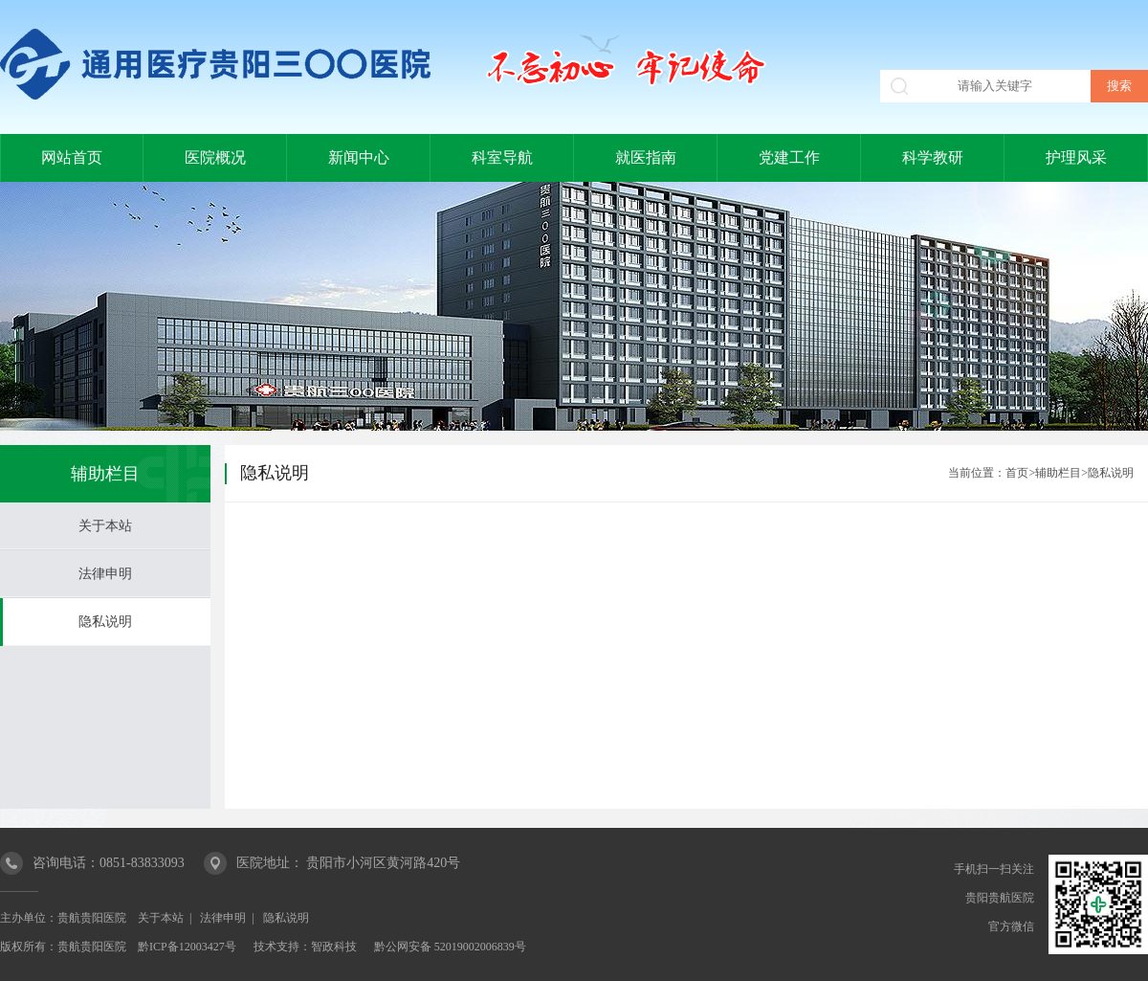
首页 (1016, 472)
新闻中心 (358, 157)
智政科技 (334, 946)
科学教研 (932, 157)
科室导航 (502, 157)
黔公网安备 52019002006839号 (450, 946)
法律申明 (105, 574)
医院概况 (215, 157)
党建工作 (789, 157)
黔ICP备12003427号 (187, 946)
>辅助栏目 (1054, 472)
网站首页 (71, 157)
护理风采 (1076, 157)
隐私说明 (105, 621)
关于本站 (105, 526)
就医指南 (645, 157)
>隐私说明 (1107, 472)
